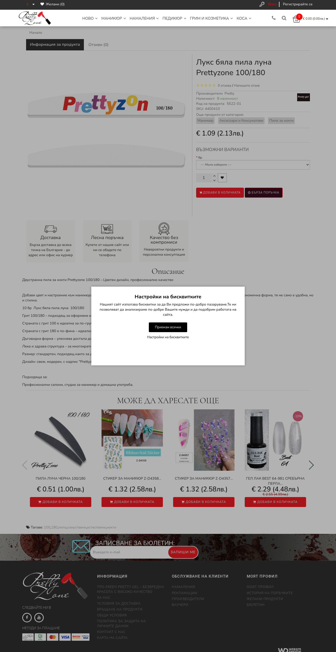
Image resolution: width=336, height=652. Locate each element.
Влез (272, 4)
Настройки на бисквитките (168, 337)
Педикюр (174, 18)
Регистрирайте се (297, 4)
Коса (244, 18)
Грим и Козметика (211, 18)
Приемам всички (168, 327)
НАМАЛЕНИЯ (144, 18)
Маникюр (113, 18)
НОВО (90, 18)
